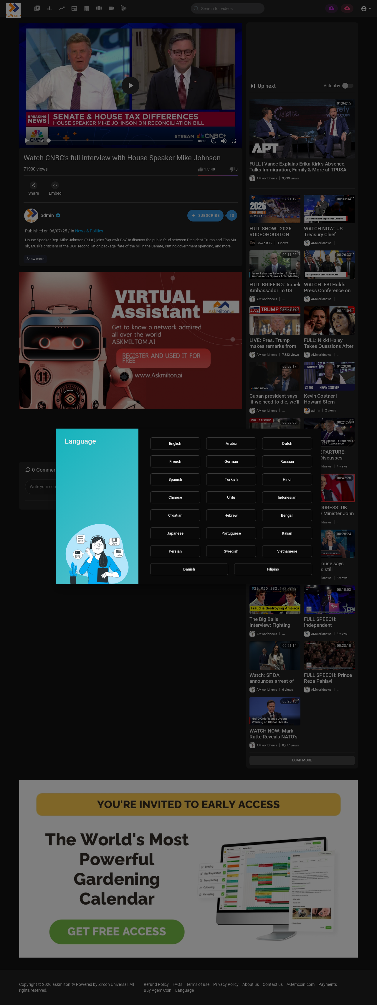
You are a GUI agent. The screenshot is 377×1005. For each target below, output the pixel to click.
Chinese (175, 497)
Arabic (231, 443)
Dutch (287, 443)
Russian (287, 461)
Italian (287, 533)
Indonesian (287, 497)
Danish (189, 569)
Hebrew (231, 515)
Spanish (175, 479)
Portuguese (231, 533)
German (231, 461)
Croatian (175, 515)
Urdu (231, 497)
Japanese (175, 533)
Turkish (231, 479)
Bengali (287, 515)
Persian (175, 551)
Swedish (231, 551)
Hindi (287, 479)
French (175, 461)
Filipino (273, 569)
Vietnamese (287, 551)
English (175, 443)
